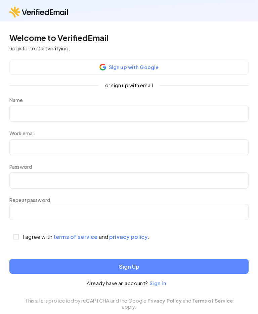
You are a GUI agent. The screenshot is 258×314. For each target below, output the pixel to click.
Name (16, 100)
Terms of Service (212, 301)
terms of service (75, 236)
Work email (22, 133)
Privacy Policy (164, 301)
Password (20, 167)
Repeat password (29, 200)
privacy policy (128, 236)
